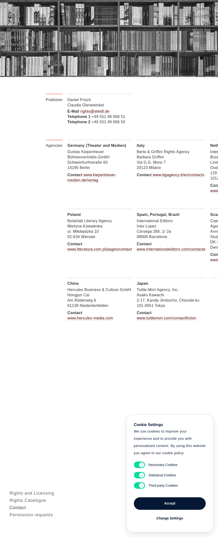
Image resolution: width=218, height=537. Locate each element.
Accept (170, 503)
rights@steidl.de (94, 111)
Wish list (202, 29)
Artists (14, 22)
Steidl (13, 8)
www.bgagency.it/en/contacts (178, 175)
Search (203, 8)
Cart (206, 22)
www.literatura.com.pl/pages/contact (100, 249)
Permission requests (29, 526)
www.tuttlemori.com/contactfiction (166, 318)
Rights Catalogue (25, 511)
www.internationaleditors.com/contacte (171, 249)
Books (13, 15)
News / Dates (21, 37)
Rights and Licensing (29, 504)
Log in (204, 15)
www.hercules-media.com (90, 318)
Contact (15, 519)
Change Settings (170, 518)
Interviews (18, 44)
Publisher (17, 29)
